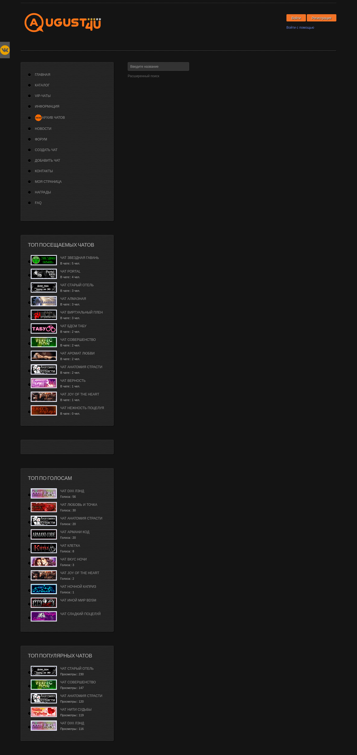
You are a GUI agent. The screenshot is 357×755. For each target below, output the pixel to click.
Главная (42, 75)
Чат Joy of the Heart (79, 394)
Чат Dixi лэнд (72, 491)
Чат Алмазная (73, 299)
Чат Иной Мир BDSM (78, 600)
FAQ (38, 203)
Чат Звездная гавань (79, 258)
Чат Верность (73, 381)
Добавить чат (47, 160)
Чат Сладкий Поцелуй (80, 614)
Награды (43, 192)
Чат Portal (70, 271)
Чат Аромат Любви (77, 353)
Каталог (42, 85)
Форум (41, 139)
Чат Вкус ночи (73, 559)
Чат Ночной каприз (78, 587)
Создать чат (46, 150)
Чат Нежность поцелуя (82, 408)
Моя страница (48, 182)
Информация (47, 106)
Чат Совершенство (78, 340)
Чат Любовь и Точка (78, 505)
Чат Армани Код (74, 532)
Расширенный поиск (143, 76)
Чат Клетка (70, 546)
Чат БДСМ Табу (73, 326)
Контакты (44, 171)
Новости (43, 129)
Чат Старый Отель (77, 285)
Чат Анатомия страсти (81, 367)
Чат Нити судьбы (75, 710)
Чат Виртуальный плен (81, 312)
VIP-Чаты (42, 96)
